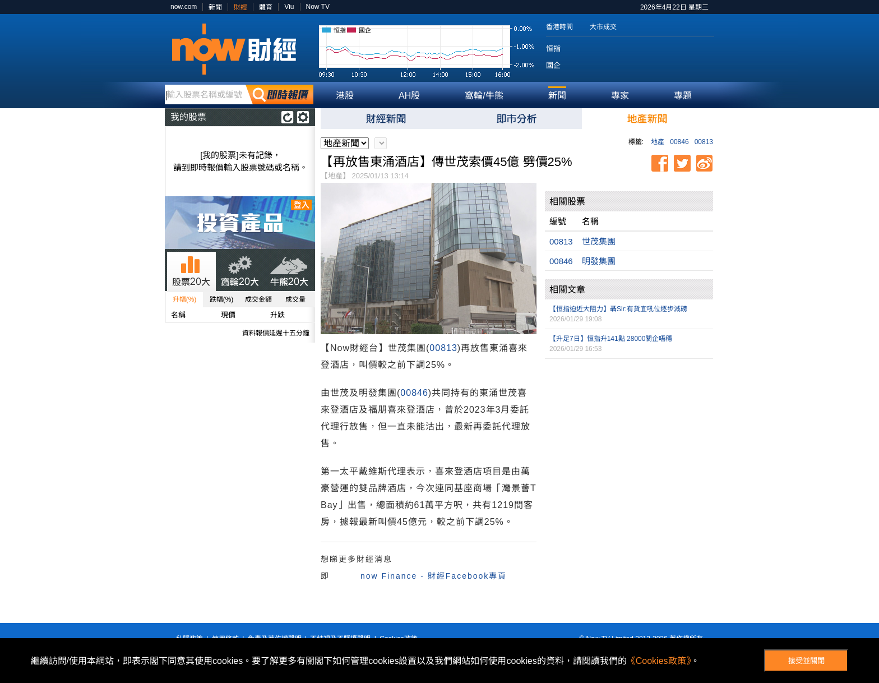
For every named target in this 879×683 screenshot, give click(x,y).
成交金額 (258, 299)
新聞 (215, 7)
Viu (289, 7)
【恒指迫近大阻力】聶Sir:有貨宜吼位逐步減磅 (618, 309)
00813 (704, 142)
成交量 (295, 299)
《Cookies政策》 (659, 661)
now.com (183, 7)
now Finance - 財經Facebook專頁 (433, 575)
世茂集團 (599, 241)
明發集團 (599, 261)
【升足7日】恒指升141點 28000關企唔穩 (610, 339)
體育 (265, 7)
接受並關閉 (806, 661)
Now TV (318, 7)
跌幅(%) (222, 299)
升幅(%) (185, 299)
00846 (679, 142)
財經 (240, 7)
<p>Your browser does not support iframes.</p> (629, 418)
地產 (657, 142)
